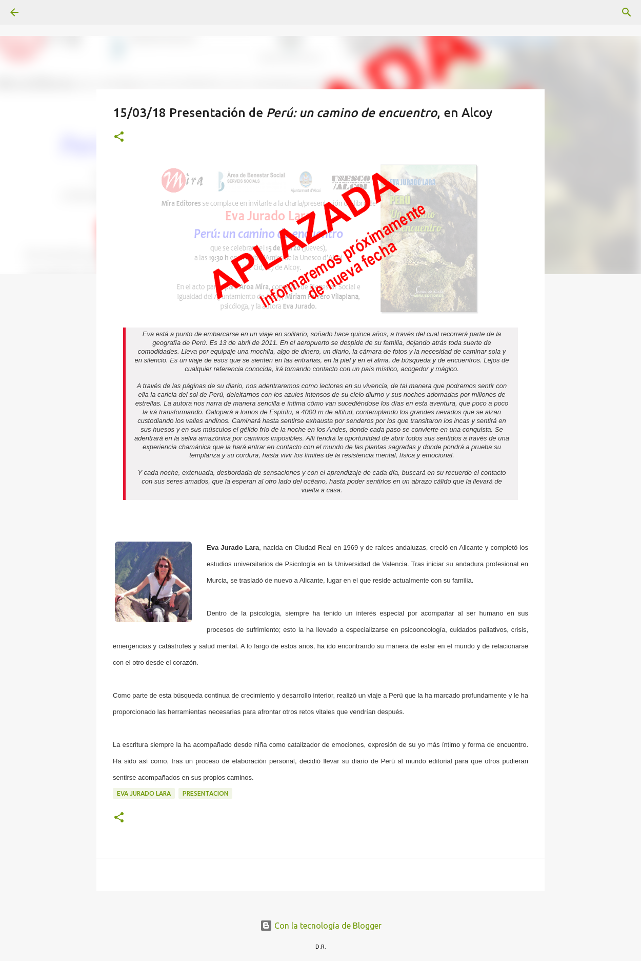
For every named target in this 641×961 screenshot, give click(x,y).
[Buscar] (43, 12)
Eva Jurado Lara (144, 793)
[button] (119, 137)
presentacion (205, 793)
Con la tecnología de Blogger (321, 925)
